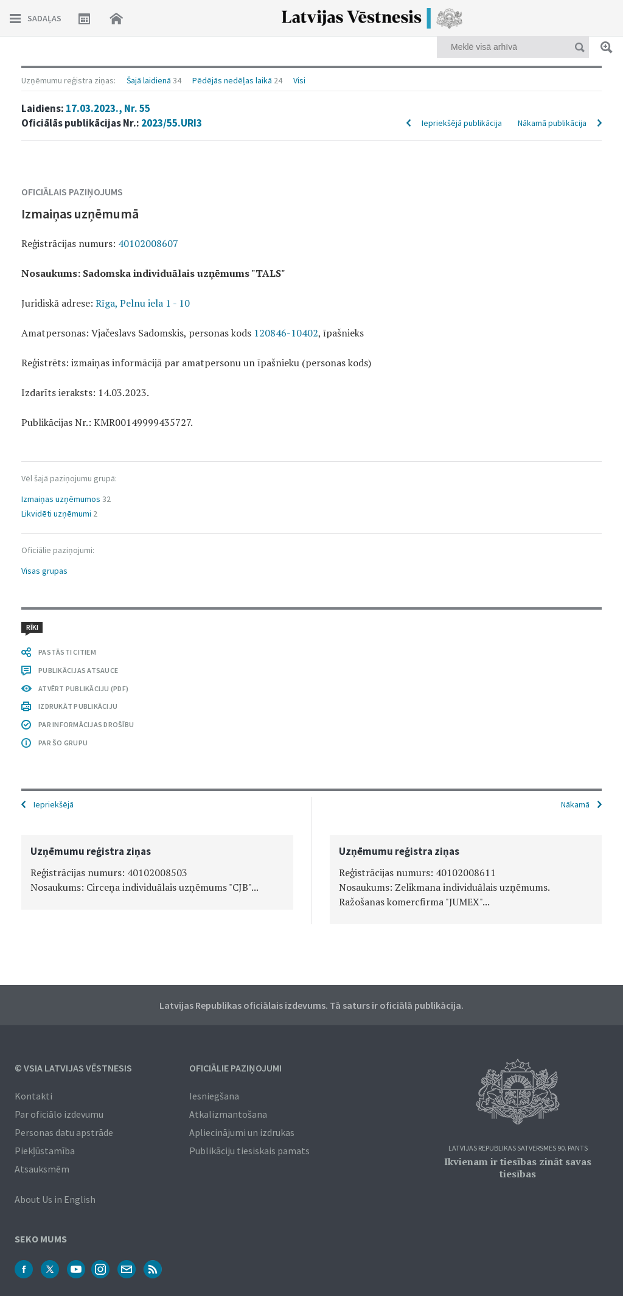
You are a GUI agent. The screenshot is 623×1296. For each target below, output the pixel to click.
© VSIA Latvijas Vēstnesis (73, 1068)
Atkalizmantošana (228, 1114)
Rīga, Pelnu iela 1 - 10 (143, 303)
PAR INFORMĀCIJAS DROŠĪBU (86, 724)
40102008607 (148, 243)
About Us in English (55, 1199)
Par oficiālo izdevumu (59, 1114)
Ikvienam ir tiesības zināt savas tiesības (517, 1167)
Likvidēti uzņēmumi (56, 513)
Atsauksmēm (42, 1169)
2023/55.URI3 (171, 123)
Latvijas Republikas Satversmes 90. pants (518, 1148)
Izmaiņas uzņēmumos (60, 498)
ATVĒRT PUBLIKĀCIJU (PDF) (83, 688)
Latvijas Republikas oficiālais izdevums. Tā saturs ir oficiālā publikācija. (311, 1005)
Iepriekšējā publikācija (462, 122)
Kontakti (33, 1096)
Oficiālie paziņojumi (235, 1068)
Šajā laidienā (149, 80)
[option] (157, 872)
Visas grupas (44, 570)
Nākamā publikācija (552, 122)
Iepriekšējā (53, 804)
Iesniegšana (214, 1096)
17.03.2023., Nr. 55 (108, 108)
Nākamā (575, 804)
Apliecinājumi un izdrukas (241, 1132)
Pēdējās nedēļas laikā (232, 80)
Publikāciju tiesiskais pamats (249, 1150)
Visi (299, 80)
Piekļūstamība (45, 1150)
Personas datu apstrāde (64, 1132)
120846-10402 (286, 333)
